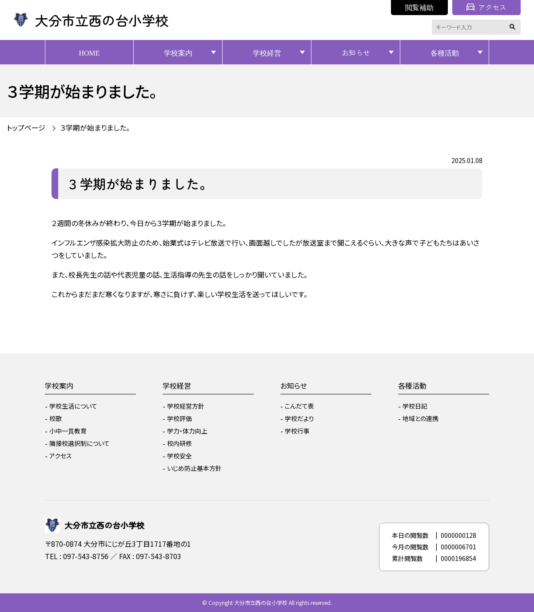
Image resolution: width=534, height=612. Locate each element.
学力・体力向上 (187, 430)
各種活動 (444, 52)
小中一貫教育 (68, 430)
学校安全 (179, 455)
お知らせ (356, 52)
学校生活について (73, 405)
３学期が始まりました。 (95, 127)
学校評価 (179, 418)
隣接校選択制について (79, 443)
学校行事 (297, 430)
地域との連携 (420, 418)
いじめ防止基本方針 (194, 468)
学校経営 (267, 52)
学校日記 (414, 405)
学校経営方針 (185, 405)
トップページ (26, 127)
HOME (89, 52)
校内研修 (179, 443)
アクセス (486, 7)
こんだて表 (299, 405)
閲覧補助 (419, 7)
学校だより (299, 418)
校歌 (55, 418)
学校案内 (178, 52)
